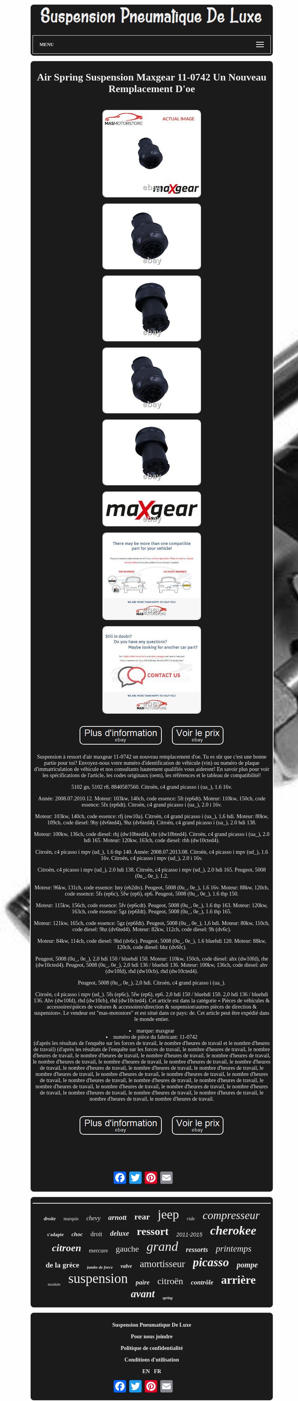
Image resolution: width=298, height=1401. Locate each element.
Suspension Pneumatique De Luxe (151, 1325)
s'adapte (55, 1234)
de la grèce (63, 1265)
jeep (168, 1214)
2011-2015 (189, 1234)
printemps (233, 1249)
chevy (93, 1218)
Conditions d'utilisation (152, 1360)
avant (143, 1294)
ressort (153, 1231)
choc (77, 1234)
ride (191, 1218)
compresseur (231, 1215)
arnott (117, 1217)
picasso (211, 1262)
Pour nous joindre (152, 1336)
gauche (127, 1249)
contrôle (202, 1282)
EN (146, 1371)
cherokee (233, 1230)
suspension (98, 1278)
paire (143, 1282)
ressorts (197, 1250)
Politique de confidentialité (152, 1348)
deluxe (119, 1233)
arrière (238, 1279)
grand (162, 1246)
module (54, 1284)
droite (50, 1218)
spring (168, 1298)
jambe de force (100, 1267)
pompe (247, 1265)
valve (126, 1266)
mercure (98, 1250)
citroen (66, 1248)
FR (157, 1371)
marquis (71, 1218)
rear (142, 1216)
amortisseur (162, 1264)
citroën (170, 1281)
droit (96, 1234)
